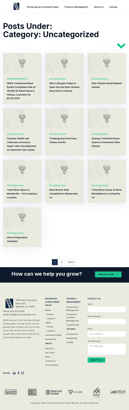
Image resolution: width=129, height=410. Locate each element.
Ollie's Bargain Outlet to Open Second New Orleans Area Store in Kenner (64, 87)
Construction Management (72, 308)
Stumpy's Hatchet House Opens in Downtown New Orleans (106, 142)
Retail (48, 310)
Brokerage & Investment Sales (43, 7)
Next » (71, 262)
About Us (99, 7)
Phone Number (94, 316)
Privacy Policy (52, 365)
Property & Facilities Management (72, 317)
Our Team (50, 352)
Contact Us (50, 361)
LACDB (69, 342)
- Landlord (50, 318)
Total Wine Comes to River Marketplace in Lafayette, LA (107, 193)
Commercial (72, 334)
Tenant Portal (72, 325)
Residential (50, 339)
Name (90, 304)
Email (90, 329)
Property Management (76, 7)
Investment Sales (53, 335)
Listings (113, 7)
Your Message (94, 341)
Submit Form (96, 360)
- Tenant (49, 314)
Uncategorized (57, 79)
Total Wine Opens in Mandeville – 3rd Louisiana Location (22, 193)
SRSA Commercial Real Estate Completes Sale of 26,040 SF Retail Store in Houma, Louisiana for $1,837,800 (21, 91)
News (48, 357)
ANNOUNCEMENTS (17, 79)
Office (48, 322)
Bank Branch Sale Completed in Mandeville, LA (63, 193)
